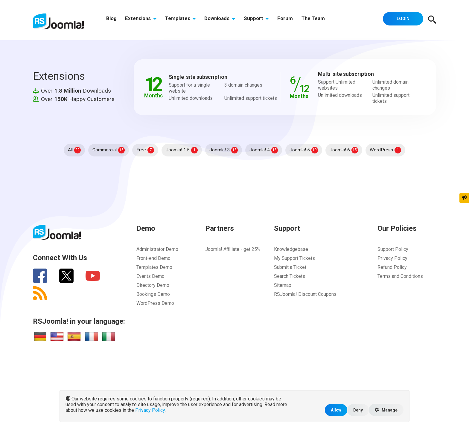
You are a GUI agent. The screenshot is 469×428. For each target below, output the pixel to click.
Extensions (142, 20)
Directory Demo (152, 285)
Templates (183, 20)
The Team (319, 20)
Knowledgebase (291, 249)
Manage (386, 409)
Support (260, 20)
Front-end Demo (153, 258)
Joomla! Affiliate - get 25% (233, 249)
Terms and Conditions (400, 276)
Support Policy (392, 249)
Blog (111, 20)
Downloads (223, 20)
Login (402, 19)
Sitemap (282, 285)
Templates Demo (154, 267)
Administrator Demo (157, 249)
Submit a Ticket (290, 267)
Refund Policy (392, 267)
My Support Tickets (294, 258)
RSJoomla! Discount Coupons (305, 294)
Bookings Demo (153, 294)
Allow (333, 409)
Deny (356, 409)
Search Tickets (289, 276)
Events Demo (150, 276)
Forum (290, 20)
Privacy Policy (392, 258)
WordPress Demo (155, 303)
